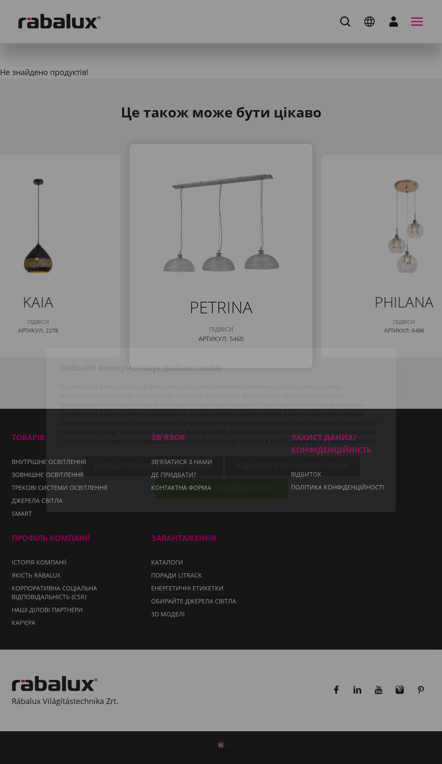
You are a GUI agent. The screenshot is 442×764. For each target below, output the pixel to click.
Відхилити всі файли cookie (292, 418)
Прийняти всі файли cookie (221, 440)
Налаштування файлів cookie (153, 418)
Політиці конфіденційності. (333, 393)
